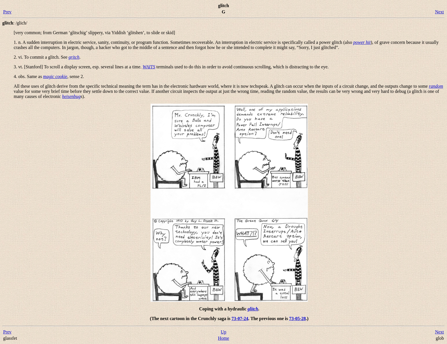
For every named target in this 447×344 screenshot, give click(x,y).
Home (223, 338)
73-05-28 (297, 318)
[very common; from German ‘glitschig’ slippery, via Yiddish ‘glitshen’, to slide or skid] (94, 32)
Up (223, 331)
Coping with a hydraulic (223, 308)
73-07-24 (239, 318)
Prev (7, 11)
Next (439, 11)
